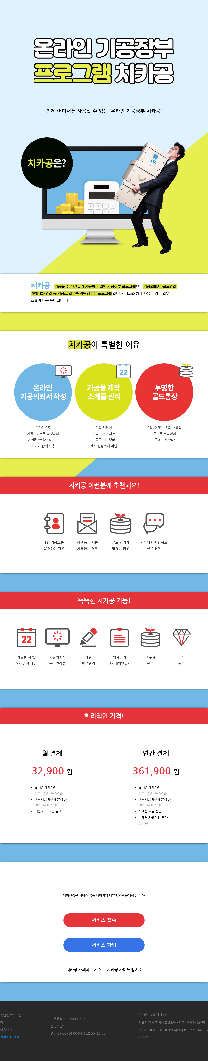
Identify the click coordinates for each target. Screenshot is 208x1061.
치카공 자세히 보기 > (83, 969)
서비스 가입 (104, 945)
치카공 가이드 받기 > (124, 969)
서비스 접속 (104, 920)
